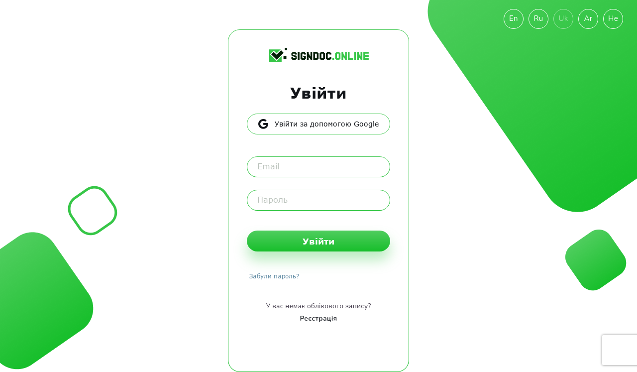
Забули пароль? (274, 275)
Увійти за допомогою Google (318, 124)
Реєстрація (318, 318)
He (613, 18)
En (513, 18)
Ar (588, 18)
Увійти (318, 241)
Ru (538, 18)
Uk (563, 18)
